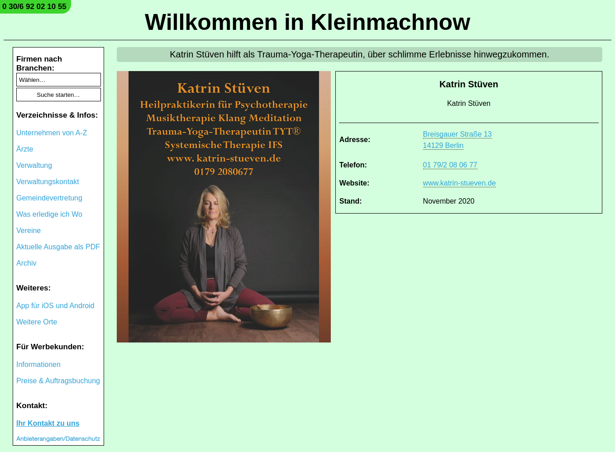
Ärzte (24, 149)
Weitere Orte (36, 322)
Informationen (38, 364)
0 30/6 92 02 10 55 (34, 6)
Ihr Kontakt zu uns (48, 423)
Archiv (26, 263)
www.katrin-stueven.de (459, 183)
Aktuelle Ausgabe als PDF (58, 247)
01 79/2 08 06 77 (450, 165)
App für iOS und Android (55, 305)
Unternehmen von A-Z (51, 133)
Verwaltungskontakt (47, 182)
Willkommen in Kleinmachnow (307, 22)
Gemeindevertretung (49, 198)
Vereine (28, 230)
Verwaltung (34, 165)
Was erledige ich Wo (49, 214)
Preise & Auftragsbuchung (58, 381)
